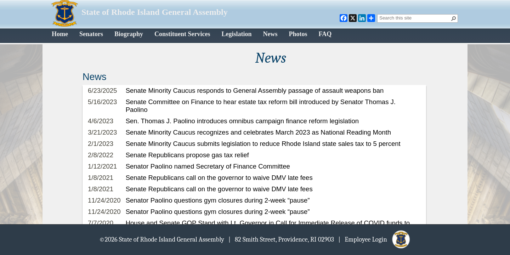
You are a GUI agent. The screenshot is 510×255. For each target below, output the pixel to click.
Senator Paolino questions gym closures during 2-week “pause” (218, 200)
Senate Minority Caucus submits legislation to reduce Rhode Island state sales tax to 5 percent (263, 143)
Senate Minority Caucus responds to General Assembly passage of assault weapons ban (255, 90)
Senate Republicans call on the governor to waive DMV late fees (219, 177)
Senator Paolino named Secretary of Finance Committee (208, 166)
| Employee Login (374, 239)
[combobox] (414, 18)
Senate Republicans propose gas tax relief (187, 155)
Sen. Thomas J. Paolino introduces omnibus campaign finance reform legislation (242, 121)
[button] (454, 18)
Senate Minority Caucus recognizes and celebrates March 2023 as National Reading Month (258, 132)
